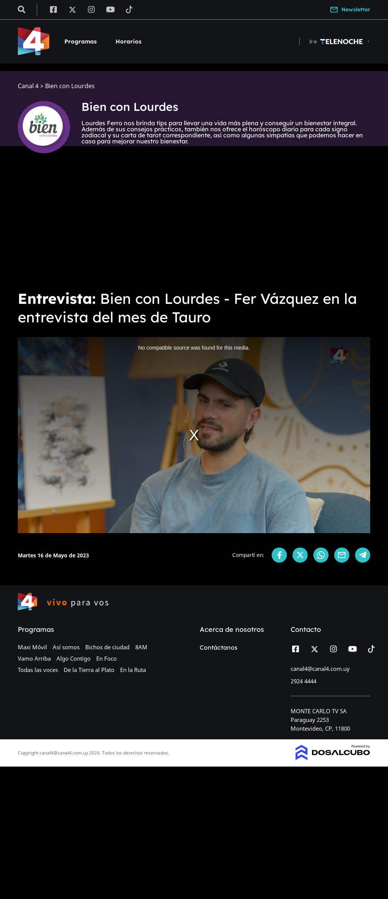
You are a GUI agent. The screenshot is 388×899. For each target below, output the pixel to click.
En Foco (106, 658)
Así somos (66, 647)
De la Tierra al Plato (89, 669)
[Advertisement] (194, 227)
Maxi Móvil (32, 647)
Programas (80, 41)
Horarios (128, 41)
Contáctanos (219, 647)
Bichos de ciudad (107, 647)
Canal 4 (28, 86)
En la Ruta (133, 669)
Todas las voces (38, 669)
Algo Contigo (73, 658)
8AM (141, 647)
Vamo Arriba (34, 658)
